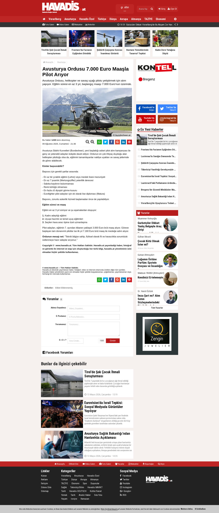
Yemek (64, 495)
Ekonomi (161, 19)
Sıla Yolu (98, 495)
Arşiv (161, 464)
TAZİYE (148, 19)
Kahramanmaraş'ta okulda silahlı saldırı (150, 24)
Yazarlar (119, 464)
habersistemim (112, 510)
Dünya (113, 19)
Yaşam (64, 498)
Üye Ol (172, 8)
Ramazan (85, 498)
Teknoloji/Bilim (77, 487)
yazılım (103, 510)
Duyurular (95, 483)
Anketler (90, 24)
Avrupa (124, 19)
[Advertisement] (192, 72)
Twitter (124, 479)
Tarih (63, 491)
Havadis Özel (86, 19)
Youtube (125, 483)
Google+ (125, 491)
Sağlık (64, 487)
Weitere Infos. (187, 509)
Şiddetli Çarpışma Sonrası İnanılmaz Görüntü (158, 163)
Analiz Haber (85, 495)
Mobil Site (73, 464)
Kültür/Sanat (96, 491)
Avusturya (70, 19)
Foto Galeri (48, 24)
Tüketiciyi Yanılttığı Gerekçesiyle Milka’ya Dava (158, 169)
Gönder (113, 340)
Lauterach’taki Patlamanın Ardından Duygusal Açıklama (158, 183)
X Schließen (200, 509)
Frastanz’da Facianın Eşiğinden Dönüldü (158, 149)
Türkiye (102, 19)
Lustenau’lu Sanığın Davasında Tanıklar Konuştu (158, 156)
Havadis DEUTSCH (77, 491)
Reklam (44, 479)
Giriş (162, 8)
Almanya (136, 19)
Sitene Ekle (46, 487)
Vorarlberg (55, 19)
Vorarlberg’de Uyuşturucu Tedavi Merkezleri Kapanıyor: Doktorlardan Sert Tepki (158, 203)
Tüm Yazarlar (157, 308)
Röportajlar (148, 464)
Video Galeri (63, 24)
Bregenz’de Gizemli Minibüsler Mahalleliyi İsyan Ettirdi (158, 189)
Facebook (125, 475)
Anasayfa (48, 62)
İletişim (44, 483)
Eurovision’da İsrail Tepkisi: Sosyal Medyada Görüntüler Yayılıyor (158, 176)
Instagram (126, 487)
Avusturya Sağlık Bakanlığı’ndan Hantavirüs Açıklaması (158, 196)
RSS (123, 495)
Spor (85, 483)
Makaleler (77, 24)
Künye (44, 475)
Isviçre (74, 498)
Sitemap (45, 491)
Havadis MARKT (95, 487)
